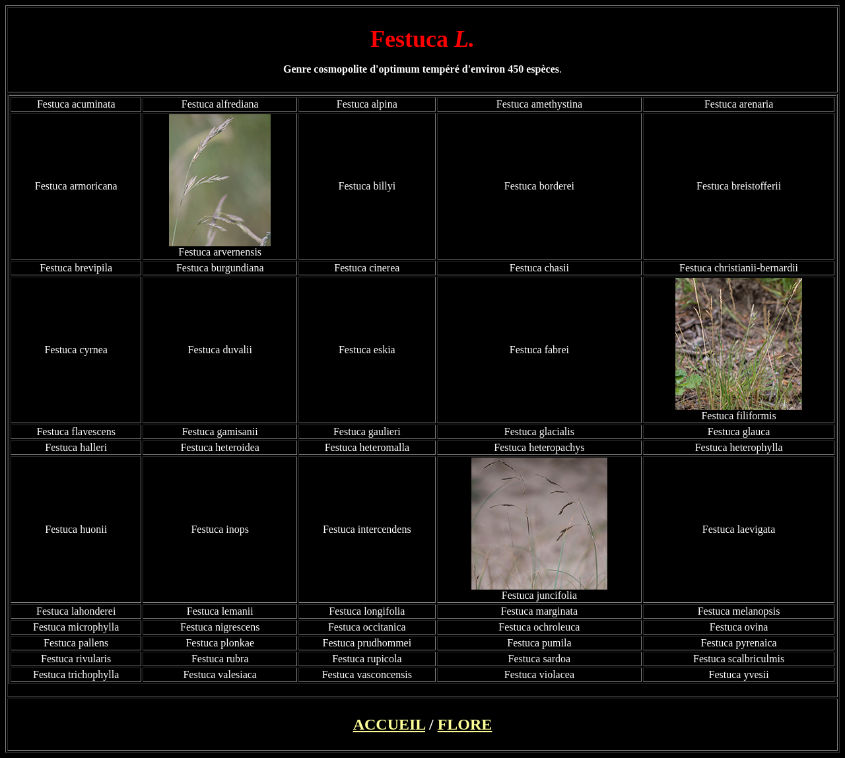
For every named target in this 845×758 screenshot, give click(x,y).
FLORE (465, 724)
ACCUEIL (389, 724)
